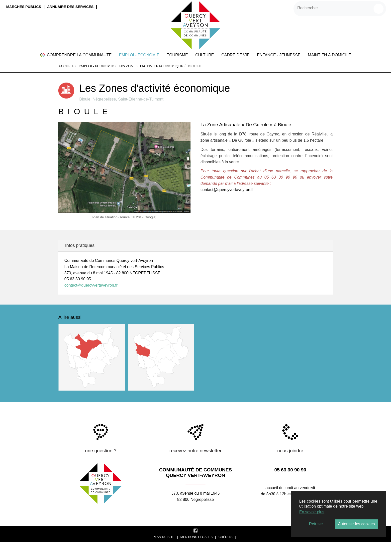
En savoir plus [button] (311, 512)
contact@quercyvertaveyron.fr (227, 190)
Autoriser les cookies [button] (356, 524)
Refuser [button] (316, 524)
